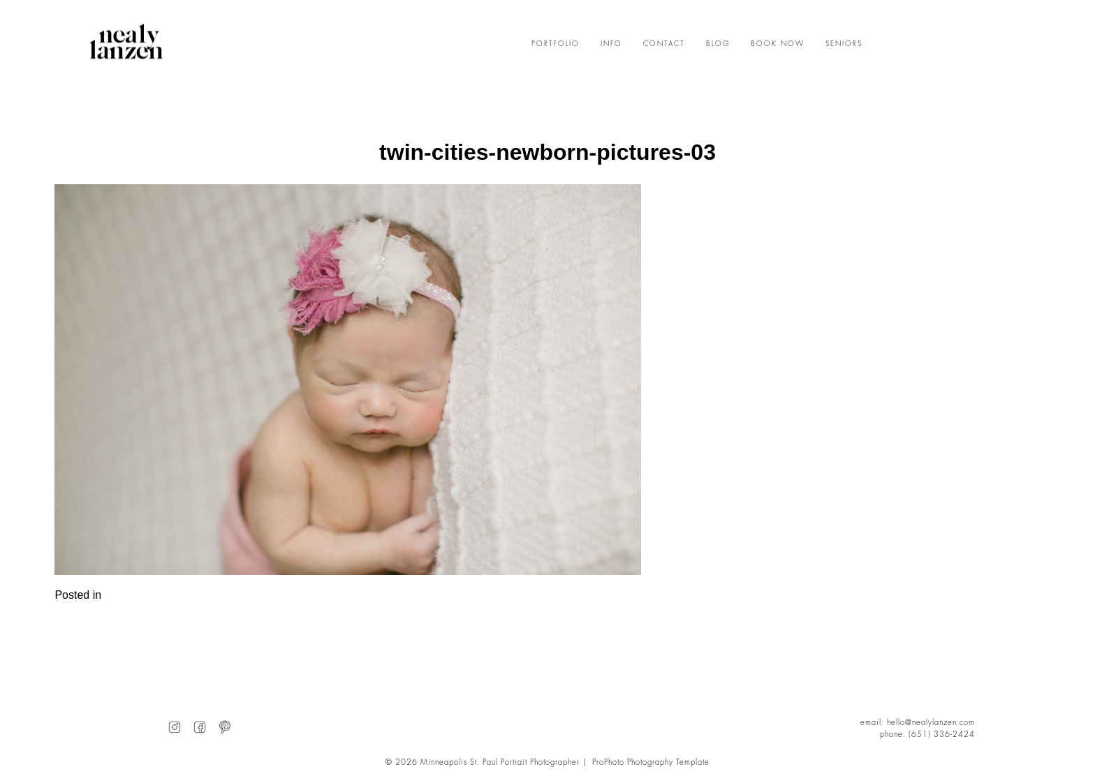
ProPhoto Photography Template (651, 762)
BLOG (718, 43)
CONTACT (664, 43)
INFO (611, 43)
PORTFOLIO (555, 43)
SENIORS (843, 43)
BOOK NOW (777, 43)
